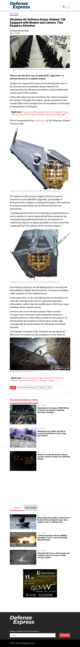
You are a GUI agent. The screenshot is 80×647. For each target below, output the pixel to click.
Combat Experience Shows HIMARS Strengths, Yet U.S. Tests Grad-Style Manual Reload (52, 537)
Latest (17, 508)
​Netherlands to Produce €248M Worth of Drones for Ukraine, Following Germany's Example (53, 410)
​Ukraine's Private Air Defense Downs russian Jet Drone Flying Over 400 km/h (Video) (53, 456)
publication (40, 120)
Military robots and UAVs (27, 387)
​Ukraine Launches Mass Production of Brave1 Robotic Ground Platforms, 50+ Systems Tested (37, 379)
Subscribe (65, 635)
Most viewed (30, 508)
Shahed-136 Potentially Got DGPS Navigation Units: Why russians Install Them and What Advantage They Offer (40, 113)
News (16, 13)
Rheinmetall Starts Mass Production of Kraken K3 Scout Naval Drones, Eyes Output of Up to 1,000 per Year (52, 520)
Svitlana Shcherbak (19, 31)
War (49, 387)
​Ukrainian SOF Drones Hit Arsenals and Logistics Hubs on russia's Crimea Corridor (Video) (53, 555)
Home (12, 13)
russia (42, 387)
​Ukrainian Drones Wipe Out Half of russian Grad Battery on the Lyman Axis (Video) (52, 433)
